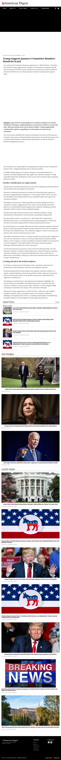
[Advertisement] (30, 21)
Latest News (23, 8)
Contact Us (34, 8)
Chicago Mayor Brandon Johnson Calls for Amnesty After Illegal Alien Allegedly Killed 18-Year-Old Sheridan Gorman (30, 541)
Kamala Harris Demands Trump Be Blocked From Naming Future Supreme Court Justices (30, 654)
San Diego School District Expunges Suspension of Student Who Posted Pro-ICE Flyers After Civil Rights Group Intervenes (29, 689)
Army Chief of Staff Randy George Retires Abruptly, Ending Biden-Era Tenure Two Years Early (30, 504)
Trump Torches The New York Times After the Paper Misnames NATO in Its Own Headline (30, 579)
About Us (12, 8)
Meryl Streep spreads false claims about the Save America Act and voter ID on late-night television (30, 727)
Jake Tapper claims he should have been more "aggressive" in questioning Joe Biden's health (30, 462)
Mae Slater (8, 55)
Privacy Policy (48, 757)
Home (4, 8)
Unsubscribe (45, 8)
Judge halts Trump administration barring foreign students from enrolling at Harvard (30, 389)
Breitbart (7, 123)
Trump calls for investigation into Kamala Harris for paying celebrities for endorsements (30, 426)
